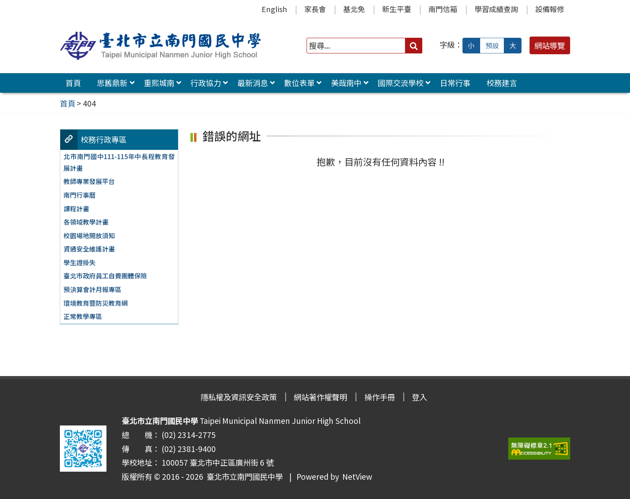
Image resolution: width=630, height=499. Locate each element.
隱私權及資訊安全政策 (238, 397)
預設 (492, 45)
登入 (419, 397)
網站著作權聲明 (320, 397)
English (274, 9)
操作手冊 (379, 397)
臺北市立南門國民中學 (243, 476)
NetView (357, 476)
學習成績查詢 (496, 9)
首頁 (73, 82)
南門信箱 (442, 9)
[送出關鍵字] (413, 45)
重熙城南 (159, 82)
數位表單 (299, 82)
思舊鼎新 (112, 82)
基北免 (354, 9)
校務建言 (502, 82)
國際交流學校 (400, 82)
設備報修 (549, 9)
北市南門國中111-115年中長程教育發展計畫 (118, 162)
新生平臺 (396, 9)
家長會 (315, 9)
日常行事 (455, 82)
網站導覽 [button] (549, 45)
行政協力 (205, 82)
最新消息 (252, 82)
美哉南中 (346, 82)
